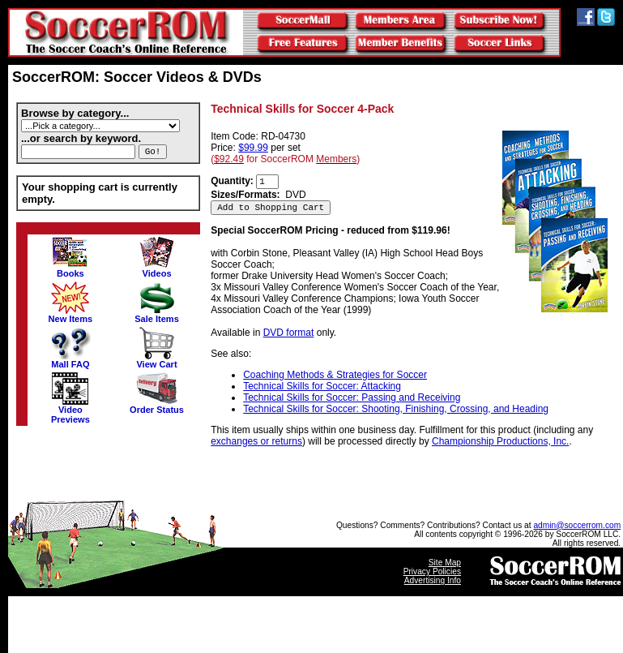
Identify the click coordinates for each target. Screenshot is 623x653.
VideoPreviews (70, 410)
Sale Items (156, 315)
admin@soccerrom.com (577, 525)
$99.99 (253, 147)
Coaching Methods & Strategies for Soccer (335, 374)
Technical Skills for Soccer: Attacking (322, 386)
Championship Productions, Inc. (500, 441)
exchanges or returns (256, 441)
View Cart (156, 360)
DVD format (288, 332)
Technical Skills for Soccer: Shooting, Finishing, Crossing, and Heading (395, 409)
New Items (71, 315)
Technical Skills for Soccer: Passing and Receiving (351, 397)
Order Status (157, 406)
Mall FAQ (70, 360)
